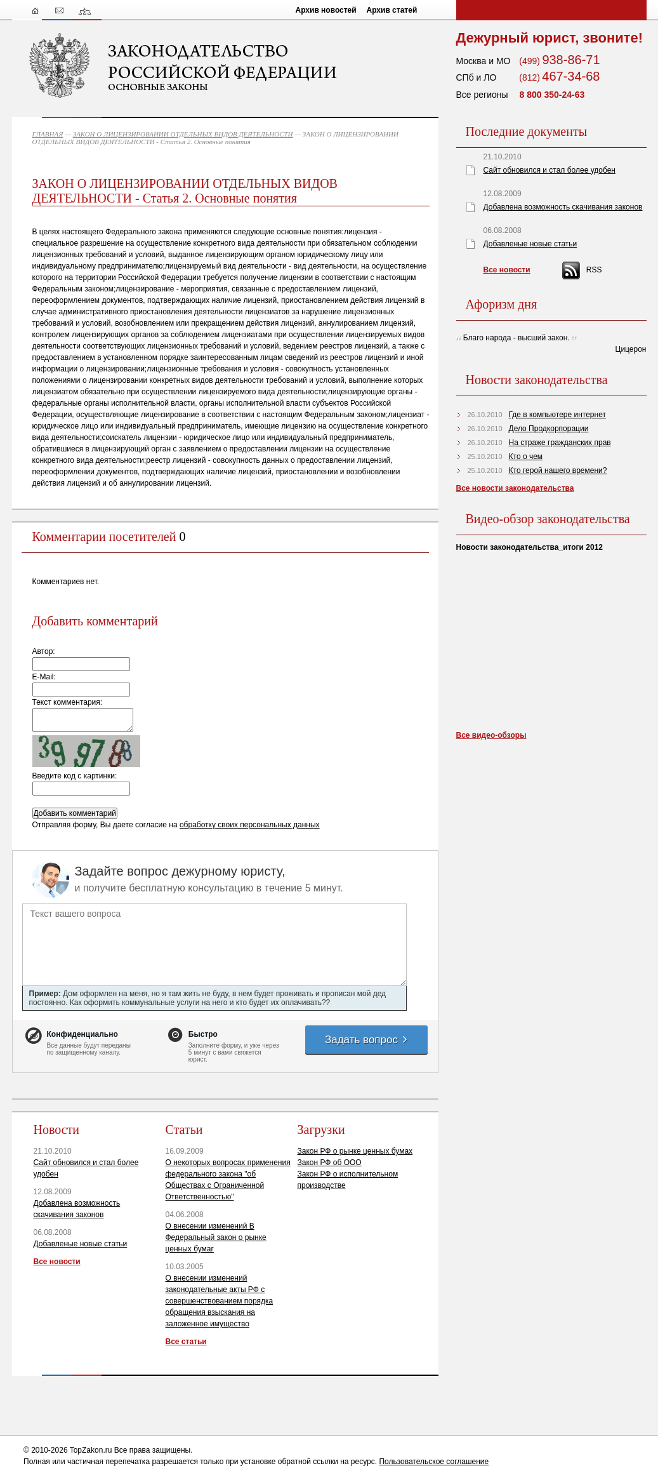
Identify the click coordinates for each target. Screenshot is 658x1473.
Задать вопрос (367, 1040)
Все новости (57, 1261)
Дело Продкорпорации (549, 428)
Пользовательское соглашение (434, 1461)
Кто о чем (526, 456)
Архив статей (392, 10)
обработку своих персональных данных (250, 824)
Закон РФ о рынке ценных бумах (355, 1151)
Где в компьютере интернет (557, 414)
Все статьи (186, 1341)
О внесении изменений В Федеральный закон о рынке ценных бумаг (216, 1237)
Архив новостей (326, 10)
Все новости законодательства (515, 488)
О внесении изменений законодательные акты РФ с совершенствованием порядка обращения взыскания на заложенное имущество (219, 1301)
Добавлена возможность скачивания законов (563, 207)
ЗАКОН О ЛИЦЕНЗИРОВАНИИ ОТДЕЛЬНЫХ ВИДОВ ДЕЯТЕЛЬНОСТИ (183, 134)
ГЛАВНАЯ (47, 134)
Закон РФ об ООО (330, 1162)
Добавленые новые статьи (81, 1243)
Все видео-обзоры (491, 735)
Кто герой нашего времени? (558, 470)
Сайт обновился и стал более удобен (549, 170)
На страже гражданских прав (560, 442)
